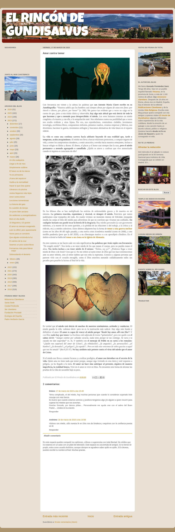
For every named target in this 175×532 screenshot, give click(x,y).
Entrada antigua (123, 516)
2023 (9, 120)
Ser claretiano (10, 309)
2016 (9, 289)
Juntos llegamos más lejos (20, 193)
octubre (13, 131)
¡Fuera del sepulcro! (17, 178)
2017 (9, 286)
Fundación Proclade (13, 313)
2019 (9, 278)
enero (12, 263)
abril (12, 153)
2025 (9, 113)
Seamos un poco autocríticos (21, 245)
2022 (9, 267)
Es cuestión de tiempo (18, 208)
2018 (9, 282)
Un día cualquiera (16, 160)
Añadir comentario (52, 436)
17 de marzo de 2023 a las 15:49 (70, 391)
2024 (9, 117)
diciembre (14, 124)
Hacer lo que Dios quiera (19, 186)
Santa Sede (9, 303)
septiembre (15, 135)
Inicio (91, 516)
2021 (9, 271)
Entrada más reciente (55, 516)
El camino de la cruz (17, 241)
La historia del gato (17, 204)
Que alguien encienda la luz (21, 237)
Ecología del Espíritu (13, 316)
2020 (9, 275)
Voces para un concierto (19, 234)
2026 (9, 109)
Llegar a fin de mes (17, 164)
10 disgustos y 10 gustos (19, 223)
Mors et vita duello (17, 219)
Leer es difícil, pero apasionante (22, 230)
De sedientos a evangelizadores (22, 215)
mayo (12, 149)
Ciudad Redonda (12, 306)
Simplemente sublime (18, 167)
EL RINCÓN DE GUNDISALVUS (47, 26)
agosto (13, 138)
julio (12, 142)
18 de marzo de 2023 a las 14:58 (72, 420)
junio (12, 146)
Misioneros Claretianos (14, 299)
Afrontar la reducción (149, 147)
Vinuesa (156, 92)
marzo (13, 157)
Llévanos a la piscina (18, 189)
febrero (13, 259)
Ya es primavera (16, 175)
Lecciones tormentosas (19, 200)
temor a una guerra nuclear (119, 229)
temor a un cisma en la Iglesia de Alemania (85, 237)
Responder (53, 412)
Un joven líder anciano (18, 212)
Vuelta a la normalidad (18, 182)
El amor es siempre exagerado (22, 226)
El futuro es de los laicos (19, 171)
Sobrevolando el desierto (19, 254)
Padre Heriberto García (14, 319)
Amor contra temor (17, 197)
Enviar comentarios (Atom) (66, 522)
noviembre (14, 127)
